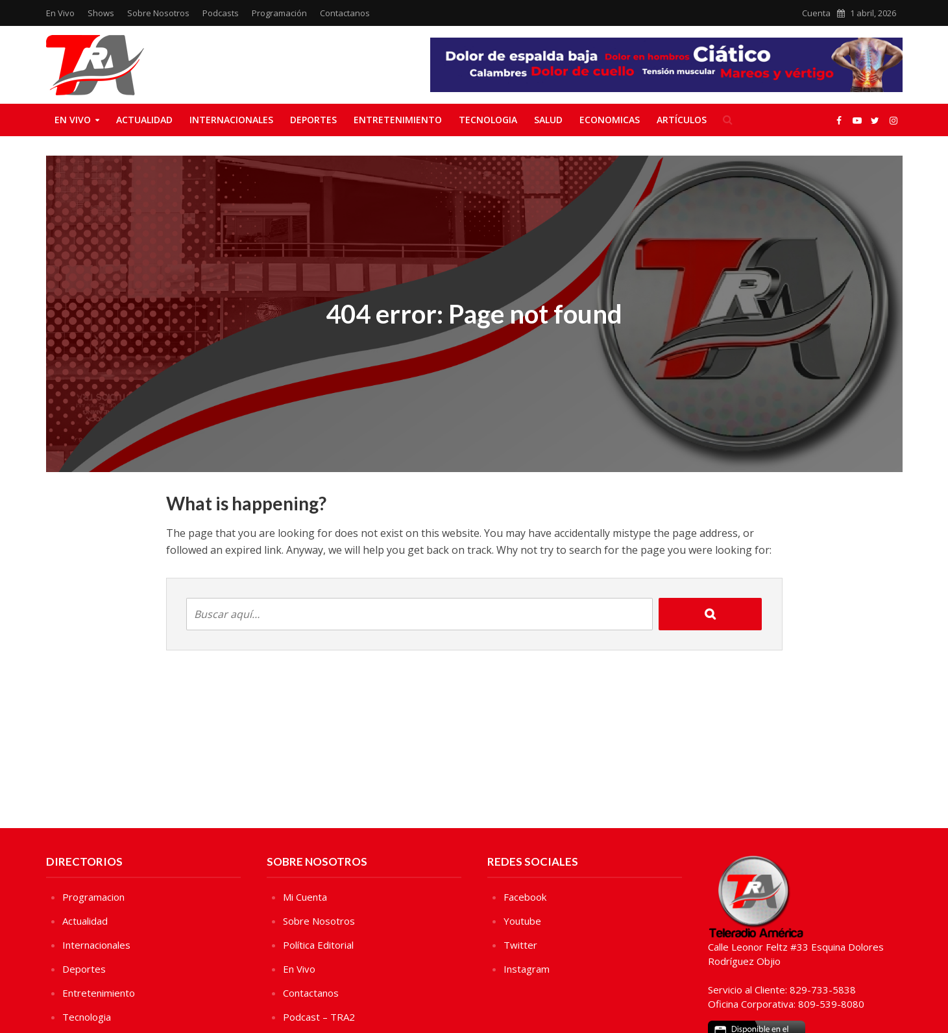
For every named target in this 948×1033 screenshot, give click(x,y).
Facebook (525, 896)
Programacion (93, 896)
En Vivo (60, 13)
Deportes (313, 119)
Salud (548, 119)
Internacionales (231, 119)
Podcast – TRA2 (319, 1016)
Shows (101, 13)
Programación (279, 13)
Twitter (520, 944)
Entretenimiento (398, 119)
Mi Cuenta (305, 896)
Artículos (682, 119)
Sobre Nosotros (158, 13)
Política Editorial (318, 944)
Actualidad (144, 119)
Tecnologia (488, 119)
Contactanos (345, 13)
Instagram (527, 968)
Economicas (609, 119)
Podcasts (220, 13)
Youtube (522, 920)
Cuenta (816, 13)
